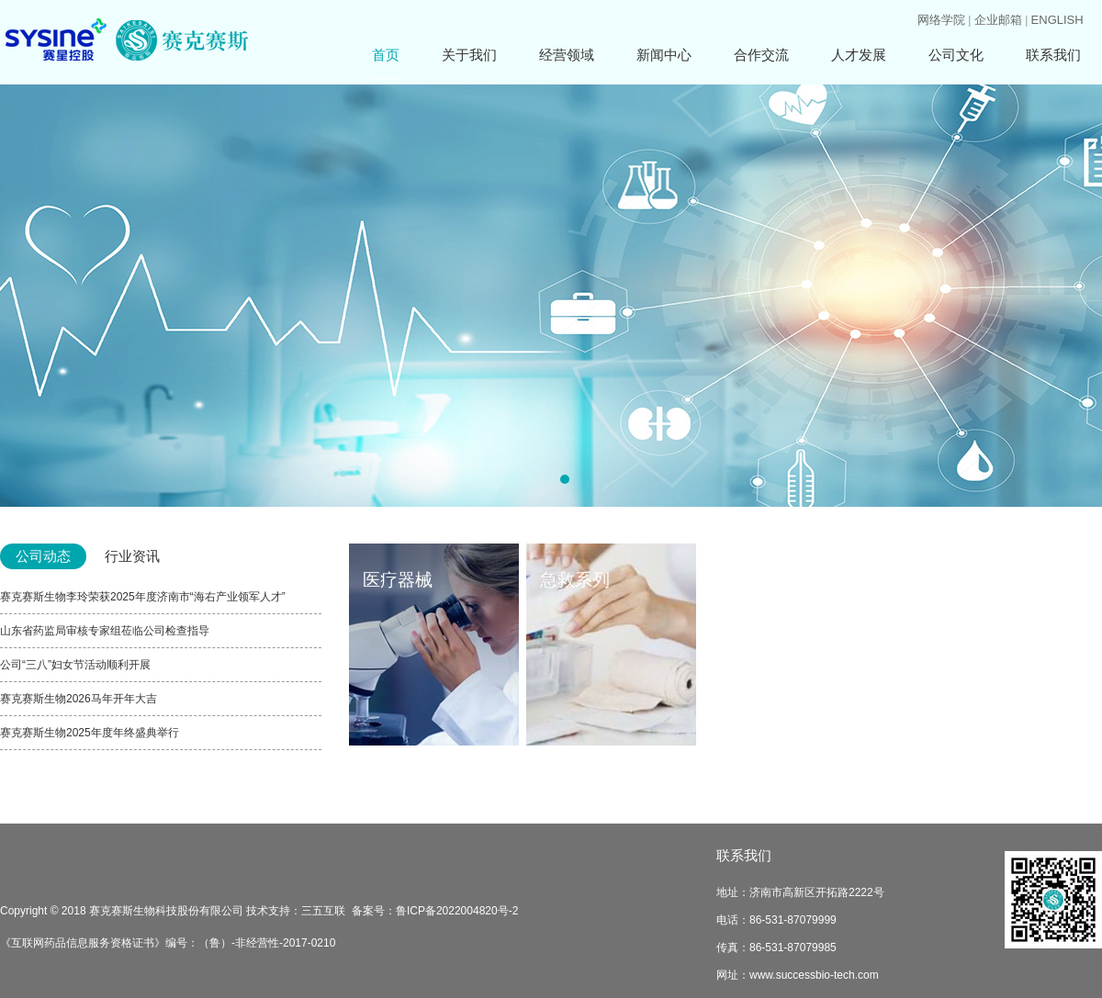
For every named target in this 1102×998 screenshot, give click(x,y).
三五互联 (323, 910)
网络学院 (941, 20)
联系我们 (1053, 54)
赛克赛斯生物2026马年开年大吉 (78, 698)
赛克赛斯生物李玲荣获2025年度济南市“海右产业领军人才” (143, 596)
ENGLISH (1057, 20)
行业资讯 (132, 556)
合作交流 (761, 54)
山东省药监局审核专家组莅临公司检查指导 (104, 630)
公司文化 (956, 54)
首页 (385, 54)
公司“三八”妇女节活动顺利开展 (75, 664)
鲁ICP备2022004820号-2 (457, 910)
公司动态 (43, 556)
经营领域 (566, 54)
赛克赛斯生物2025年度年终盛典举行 (89, 732)
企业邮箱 (998, 20)
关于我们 (469, 54)
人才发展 (858, 54)
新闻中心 (664, 54)
